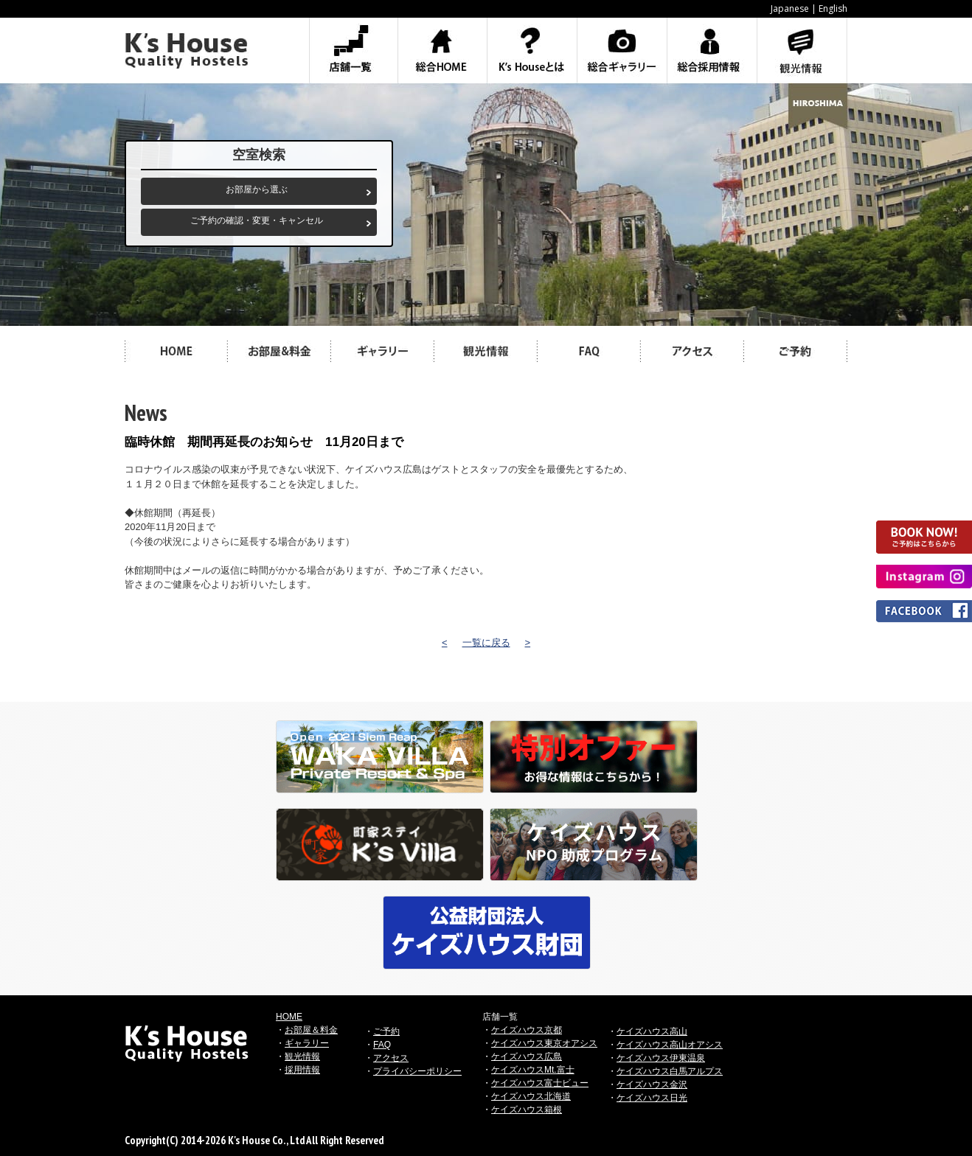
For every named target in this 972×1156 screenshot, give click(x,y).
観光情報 (302, 1056)
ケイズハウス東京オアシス (544, 1043)
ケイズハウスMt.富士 (532, 1070)
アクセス (391, 1058)
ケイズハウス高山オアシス (670, 1045)
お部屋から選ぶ (257, 189)
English (833, 8)
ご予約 (386, 1031)
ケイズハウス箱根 (526, 1109)
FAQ (382, 1045)
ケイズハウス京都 (526, 1030)
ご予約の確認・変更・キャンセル (256, 220)
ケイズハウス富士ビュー (540, 1083)
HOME (289, 1017)
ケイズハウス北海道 (531, 1096)
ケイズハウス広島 (526, 1056)
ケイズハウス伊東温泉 (661, 1058)
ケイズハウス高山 (652, 1031)
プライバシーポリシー (417, 1071)
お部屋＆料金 (311, 1030)
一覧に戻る (486, 642)
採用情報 (302, 1070)
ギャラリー (307, 1043)
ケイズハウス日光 (652, 1098)
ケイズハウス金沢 (652, 1084)
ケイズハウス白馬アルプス (670, 1071)
